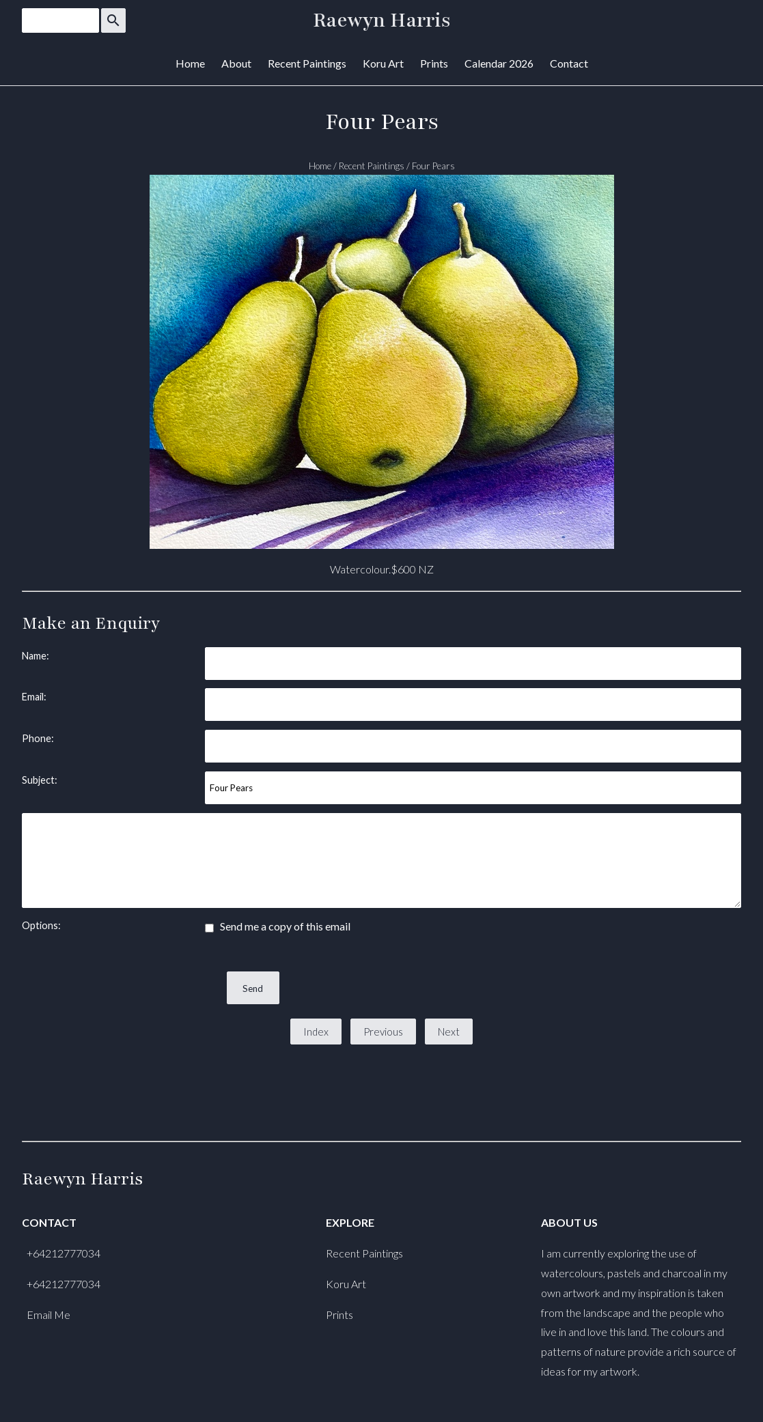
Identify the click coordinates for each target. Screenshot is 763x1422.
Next (449, 1031)
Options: (41, 925)
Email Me (48, 1314)
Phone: (38, 738)
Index (316, 1031)
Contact (569, 63)
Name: (35, 656)
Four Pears (433, 165)
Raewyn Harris (382, 20)
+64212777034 (63, 1253)
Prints (434, 63)
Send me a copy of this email (277, 926)
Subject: (39, 780)
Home (190, 63)
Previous (383, 1031)
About (236, 63)
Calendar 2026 (498, 63)
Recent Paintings (307, 63)
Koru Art (383, 63)
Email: (34, 696)
